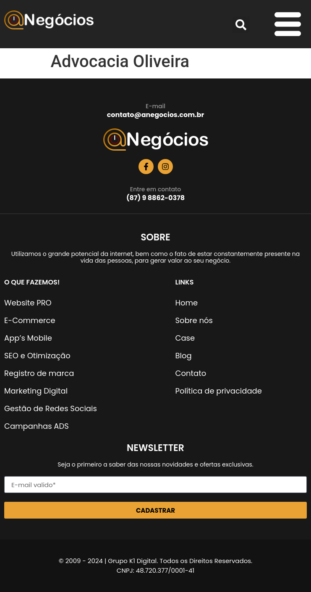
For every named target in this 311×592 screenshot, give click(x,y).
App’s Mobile (28, 338)
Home (186, 302)
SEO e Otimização (37, 355)
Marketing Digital (36, 391)
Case (185, 338)
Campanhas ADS (36, 426)
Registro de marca (39, 373)
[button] (241, 24)
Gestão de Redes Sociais (50, 408)
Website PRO (28, 302)
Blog (183, 355)
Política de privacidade (218, 391)
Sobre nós (194, 320)
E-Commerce (29, 320)
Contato (190, 373)
